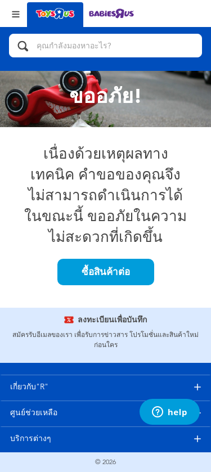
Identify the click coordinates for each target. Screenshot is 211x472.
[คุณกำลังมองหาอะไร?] (105, 45)
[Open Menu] (16, 13)
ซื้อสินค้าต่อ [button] (106, 271)
